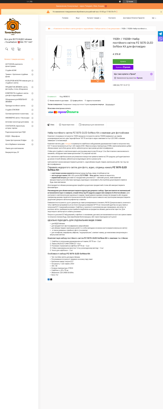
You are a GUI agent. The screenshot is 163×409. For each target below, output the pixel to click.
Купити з (123, 67)
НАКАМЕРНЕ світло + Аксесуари (17, 118)
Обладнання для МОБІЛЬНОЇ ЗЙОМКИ (16, 101)
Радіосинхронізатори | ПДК (15, 132)
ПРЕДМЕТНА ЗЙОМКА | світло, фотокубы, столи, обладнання (16, 88)
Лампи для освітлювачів (14, 148)
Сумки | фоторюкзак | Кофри (15, 140)
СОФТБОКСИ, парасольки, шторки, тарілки (15, 127)
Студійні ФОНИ (10, 70)
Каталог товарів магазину (15, 59)
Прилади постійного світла (15, 106)
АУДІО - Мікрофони (12, 136)
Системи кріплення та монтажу (17, 114)
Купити (123, 61)
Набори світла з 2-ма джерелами (107, 29)
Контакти (112, 18)
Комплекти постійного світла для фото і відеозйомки (73, 29)
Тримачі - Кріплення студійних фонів (16, 75)
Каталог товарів (93, 18)
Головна (65, 18)
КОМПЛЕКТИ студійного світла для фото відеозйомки (16, 94)
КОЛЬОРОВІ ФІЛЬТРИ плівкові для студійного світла (18, 82)
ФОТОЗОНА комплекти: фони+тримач (14, 65)
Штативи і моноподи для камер (17, 122)
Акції (78, 18)
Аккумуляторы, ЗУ (12, 152)
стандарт (67, 144)
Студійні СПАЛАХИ (12, 110)
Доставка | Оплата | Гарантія (133, 18)
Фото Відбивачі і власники (15, 144)
